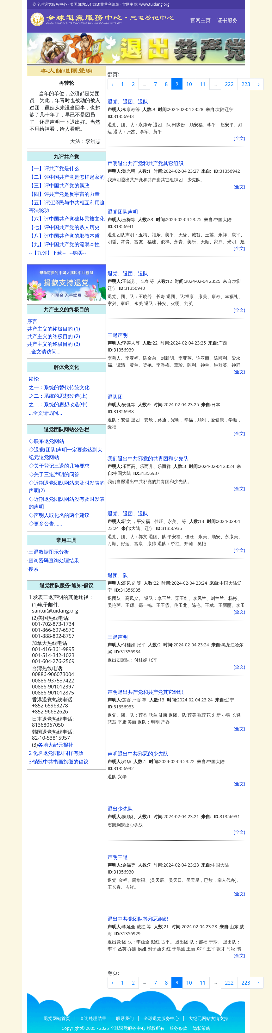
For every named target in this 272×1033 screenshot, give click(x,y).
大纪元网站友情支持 (208, 1018)
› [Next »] (259, 84)
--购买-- (78, 252)
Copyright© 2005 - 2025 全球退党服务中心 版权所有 (113, 1028)
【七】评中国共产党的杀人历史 (64, 227)
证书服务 (227, 20)
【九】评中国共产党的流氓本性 (64, 244)
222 (229, 84)
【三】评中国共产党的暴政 (59, 185)
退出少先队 (120, 808)
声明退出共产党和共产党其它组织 (145, 163)
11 (203, 84)
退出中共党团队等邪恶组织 (138, 918)
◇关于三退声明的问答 (54, 474)
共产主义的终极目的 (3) (53, 343)
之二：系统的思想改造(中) (58, 404)
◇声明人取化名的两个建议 (59, 515)
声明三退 (118, 857)
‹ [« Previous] (112, 84)
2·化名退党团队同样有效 (56, 753)
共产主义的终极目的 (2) (53, 336)
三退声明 (118, 335)
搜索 (33, 568)
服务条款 (178, 1028)
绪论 (34, 378)
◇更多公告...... (45, 523)
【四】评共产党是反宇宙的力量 (64, 193)
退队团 (115, 396)
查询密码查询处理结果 (53, 560)
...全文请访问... (43, 351)
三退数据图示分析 (48, 551)
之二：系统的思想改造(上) (58, 395)
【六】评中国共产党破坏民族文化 (67, 218)
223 (246, 84)
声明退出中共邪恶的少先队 (138, 753)
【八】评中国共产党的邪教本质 (64, 235)
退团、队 (118, 575)
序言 (32, 321)
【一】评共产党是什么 (54, 168)
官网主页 (200, 20)
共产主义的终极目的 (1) (53, 328)
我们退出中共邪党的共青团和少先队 (148, 458)
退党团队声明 (123, 211)
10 (189, 84)
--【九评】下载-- (47, 252)
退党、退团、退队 (128, 101)
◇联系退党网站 (46, 441)
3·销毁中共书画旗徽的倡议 (59, 761)
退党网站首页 (57, 1018)
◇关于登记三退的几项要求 (59, 465)
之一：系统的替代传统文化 (59, 387)
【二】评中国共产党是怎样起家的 (67, 176)
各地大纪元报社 (55, 744)
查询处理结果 (93, 1018)
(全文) (239, 138)
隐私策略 (201, 1028)
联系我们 (125, 1018)
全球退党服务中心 (161, 1018)
